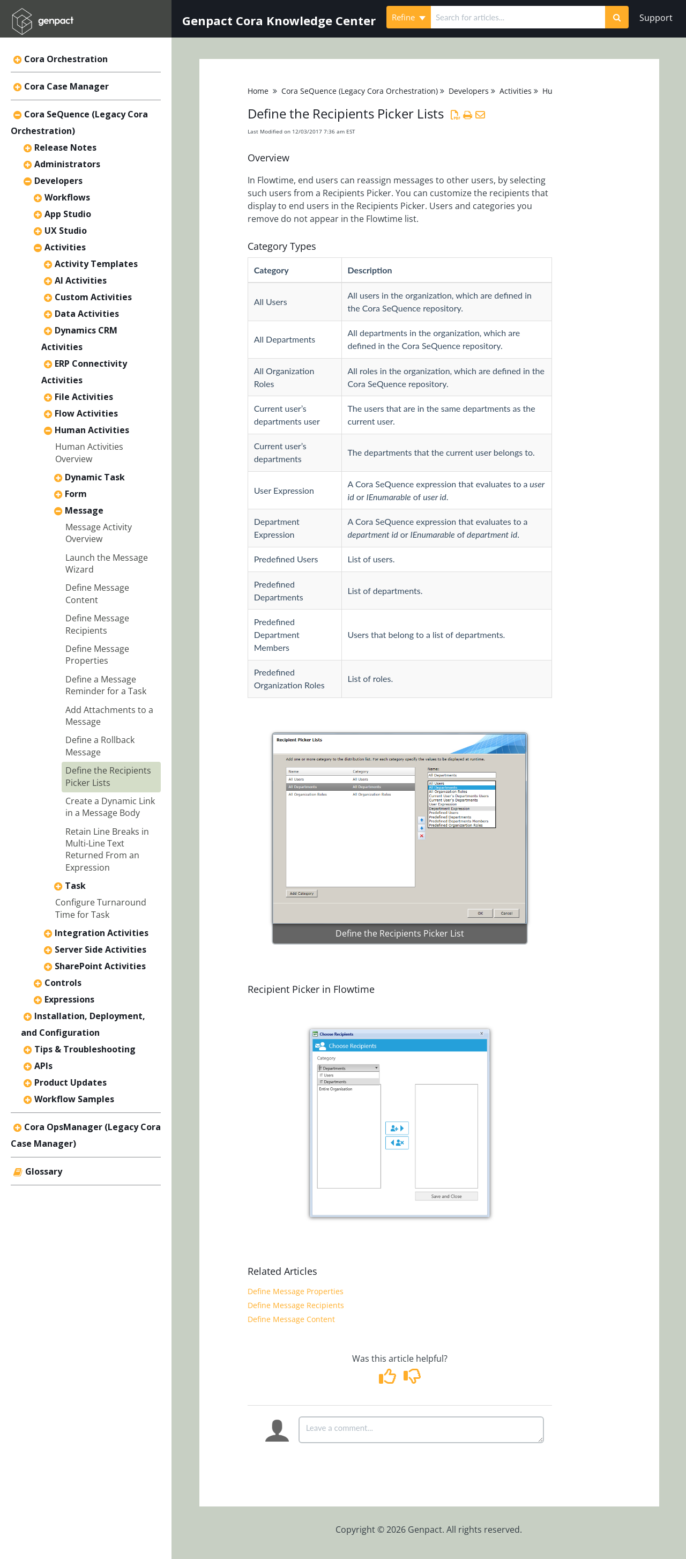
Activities (65, 247)
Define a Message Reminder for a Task (105, 685)
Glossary (43, 1171)
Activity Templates (96, 264)
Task (75, 886)
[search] (518, 17)
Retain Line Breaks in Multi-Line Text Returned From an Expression (107, 849)
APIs (43, 1066)
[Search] (617, 17)
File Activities (84, 397)
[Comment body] (421, 1429)
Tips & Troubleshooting (85, 1049)
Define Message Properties (97, 654)
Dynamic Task (95, 477)
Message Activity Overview (98, 533)
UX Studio (65, 230)
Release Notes (65, 147)
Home (258, 91)
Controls (62, 983)
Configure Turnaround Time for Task (100, 908)
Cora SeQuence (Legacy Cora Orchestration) (359, 91)
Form (76, 494)
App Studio (67, 214)
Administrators (67, 164)
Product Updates (70, 1082)
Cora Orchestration (66, 59)
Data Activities (87, 314)
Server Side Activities (100, 949)
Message (84, 510)
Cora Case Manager (66, 86)
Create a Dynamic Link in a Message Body (110, 807)
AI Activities (81, 280)
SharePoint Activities (100, 966)
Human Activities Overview (89, 452)
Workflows (67, 197)
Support (656, 18)
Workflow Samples (74, 1099)
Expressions (69, 999)
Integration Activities (101, 933)
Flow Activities (86, 413)
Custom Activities (93, 297)
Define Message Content (97, 593)
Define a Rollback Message (100, 746)
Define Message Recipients (97, 624)
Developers (58, 181)
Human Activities (92, 430)
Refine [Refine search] (409, 17)
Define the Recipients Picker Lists (108, 776)
